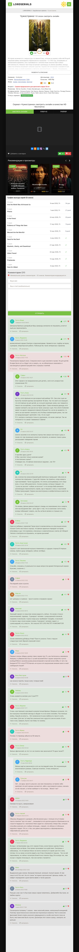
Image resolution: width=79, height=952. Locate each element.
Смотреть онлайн (19, 111)
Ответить (14, 331)
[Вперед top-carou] (69, 160)
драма (15, 82)
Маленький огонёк (39, 185)
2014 (52, 77)
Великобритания (19, 79)
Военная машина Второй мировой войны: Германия (18, 186)
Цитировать (24, 331)
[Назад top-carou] (65, 160)
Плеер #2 (43, 111)
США (27, 79)
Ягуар (61, 185)
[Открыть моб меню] (69, 4)
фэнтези (29, 82)
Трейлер (63, 111)
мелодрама (22, 82)
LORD (22, 4)
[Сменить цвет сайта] (64, 4)
